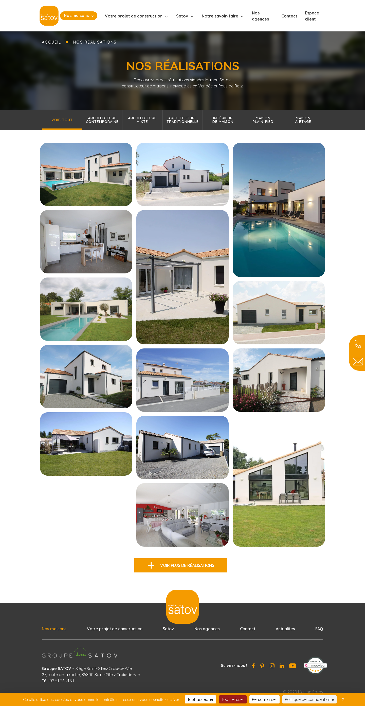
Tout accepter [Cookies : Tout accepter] (200, 699)
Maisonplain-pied (263, 120)
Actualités (285, 628)
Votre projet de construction (133, 15)
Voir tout (62, 120)
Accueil (51, 42)
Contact (289, 15)
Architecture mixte (142, 120)
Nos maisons (76, 15)
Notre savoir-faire (220, 15)
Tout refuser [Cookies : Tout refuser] (233, 699)
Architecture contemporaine (102, 120)
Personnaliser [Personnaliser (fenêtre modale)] (264, 699)
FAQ (319, 628)
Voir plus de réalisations (187, 565)
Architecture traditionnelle (183, 120)
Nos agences (260, 16)
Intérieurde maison (222, 120)
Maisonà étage (303, 120)
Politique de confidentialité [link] (309, 699)
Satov (182, 15)
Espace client (312, 16)
